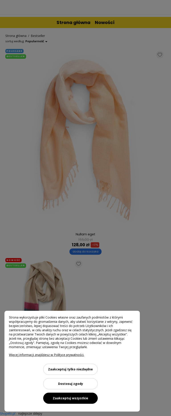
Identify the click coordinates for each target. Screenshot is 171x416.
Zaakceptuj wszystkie (70, 398)
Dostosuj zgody (70, 384)
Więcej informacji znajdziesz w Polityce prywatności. (46, 355)
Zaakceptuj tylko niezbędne (70, 369)
